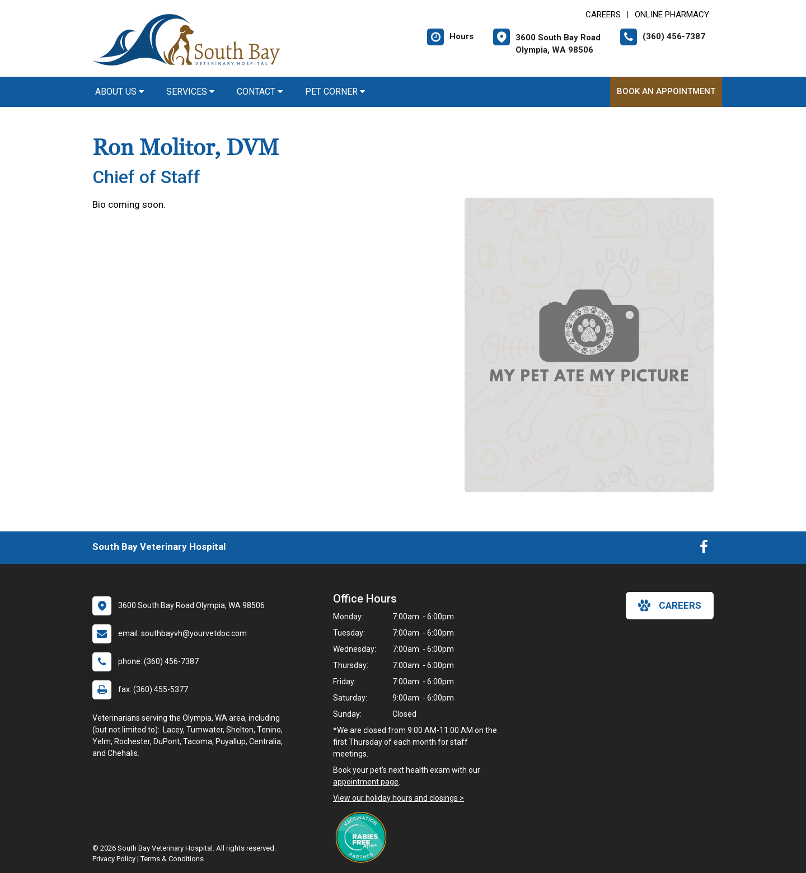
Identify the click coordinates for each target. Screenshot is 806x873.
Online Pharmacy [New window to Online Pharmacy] (672, 15)
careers (669, 605)
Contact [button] (260, 91)
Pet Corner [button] (335, 91)
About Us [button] (119, 91)
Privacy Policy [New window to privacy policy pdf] (113, 859)
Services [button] (190, 91)
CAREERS (603, 15)
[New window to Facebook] (704, 549)
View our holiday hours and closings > (398, 797)
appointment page (366, 781)
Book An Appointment (666, 91)
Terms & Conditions (172, 859)
